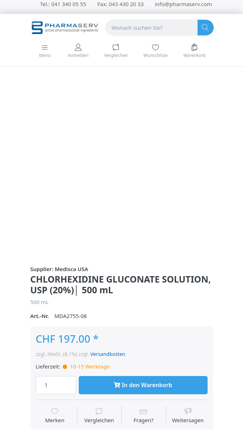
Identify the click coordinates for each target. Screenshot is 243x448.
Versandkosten (107, 354)
